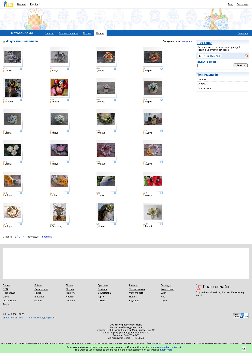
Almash (202, 79)
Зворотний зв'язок (13, 317)
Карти (101, 296)
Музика (102, 300)
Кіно (163, 296)
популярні (187, 41)
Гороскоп (102, 289)
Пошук (69, 285)
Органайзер (9, 300)
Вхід (230, 4)
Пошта (6, 285)
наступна (47, 236)
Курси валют (167, 289)
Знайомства (104, 292)
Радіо (6, 304)
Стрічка (87, 33)
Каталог (133, 285)
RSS (5, 289)
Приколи (70, 292)
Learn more (166, 349)
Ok (243, 348)
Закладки (166, 285)
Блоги (164, 292)
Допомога (243, 33)
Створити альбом (68, 33)
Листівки (70, 296)
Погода (70, 289)
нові (177, 41)
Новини (133, 296)
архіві (212, 61)
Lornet (147, 226)
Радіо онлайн (216, 286)
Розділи (34, 4)
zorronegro (204, 88)
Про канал (204, 42)
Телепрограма (137, 289)
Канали (100, 33)
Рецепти (70, 300)
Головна (21, 4)
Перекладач (9, 292)
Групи (164, 300)
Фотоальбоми (136, 292)
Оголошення (41, 289)
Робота (38, 285)
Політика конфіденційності (41, 317)
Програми (103, 285)
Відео (6, 296)
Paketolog (56, 226)
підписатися (212, 56)
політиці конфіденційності (167, 347)
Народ (38, 292)
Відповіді (134, 300)
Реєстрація (242, 4)
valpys (201, 83)
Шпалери (39, 296)
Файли (38, 300)
